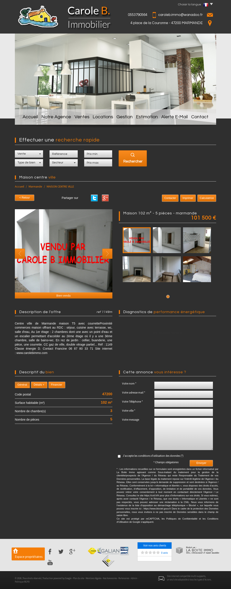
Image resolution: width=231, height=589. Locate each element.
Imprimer (188, 198)
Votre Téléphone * (132, 401)
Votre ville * (128, 410)
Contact (201, 118)
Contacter (170, 198)
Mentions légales (93, 578)
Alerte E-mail (176, 118)
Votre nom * (129, 383)
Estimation (149, 118)
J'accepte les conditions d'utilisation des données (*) (153, 456)
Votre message (130, 419)
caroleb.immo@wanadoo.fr (180, 15)
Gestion (125, 118)
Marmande (35, 186)
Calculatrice (207, 198)
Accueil (28, 118)
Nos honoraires (110, 578)
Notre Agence (54, 118)
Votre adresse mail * (133, 392)
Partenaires (123, 578)
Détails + (39, 384)
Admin (134, 578)
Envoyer (201, 462)
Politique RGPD (22, 581)
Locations (102, 118)
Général (22, 384)
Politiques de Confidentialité (181, 518)
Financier (56, 384)
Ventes (80, 118)
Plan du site (78, 578)
